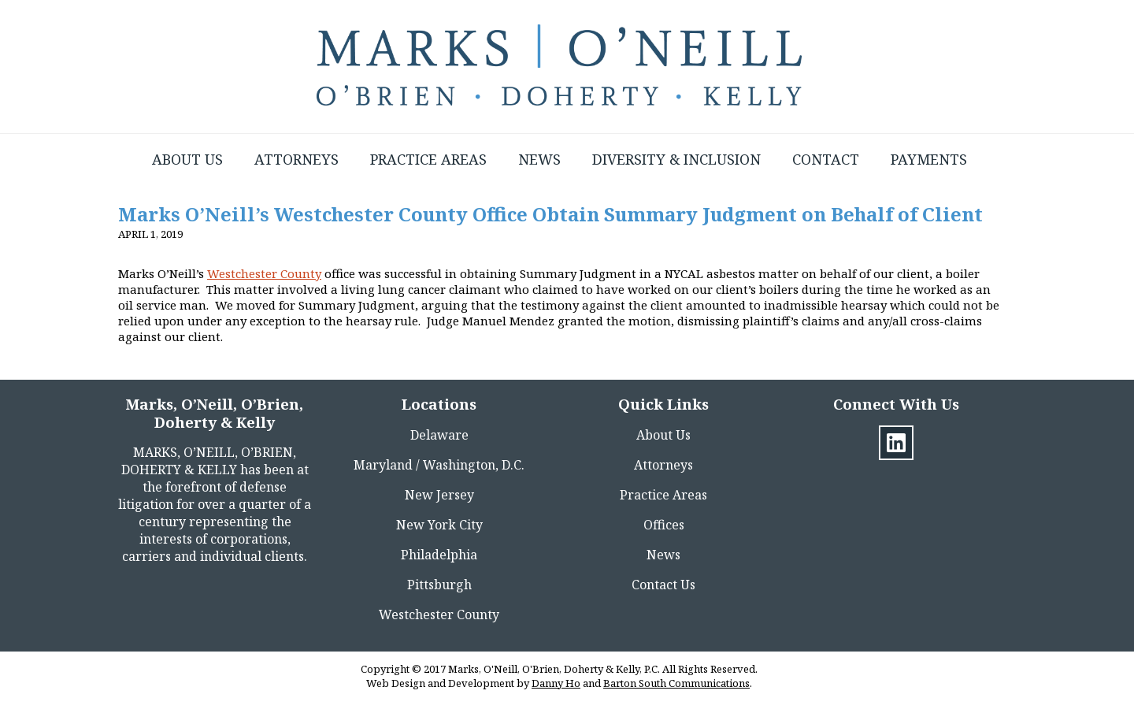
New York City (439, 524)
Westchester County (264, 273)
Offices (663, 524)
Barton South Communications (676, 683)
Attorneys (296, 159)
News (539, 159)
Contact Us (663, 584)
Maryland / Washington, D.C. (439, 464)
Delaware (439, 435)
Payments (929, 159)
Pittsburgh (439, 584)
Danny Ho (556, 683)
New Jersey (439, 494)
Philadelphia (439, 554)
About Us (187, 159)
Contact (825, 159)
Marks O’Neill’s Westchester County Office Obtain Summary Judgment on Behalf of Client (550, 214)
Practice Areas (428, 159)
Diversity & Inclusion (676, 159)
